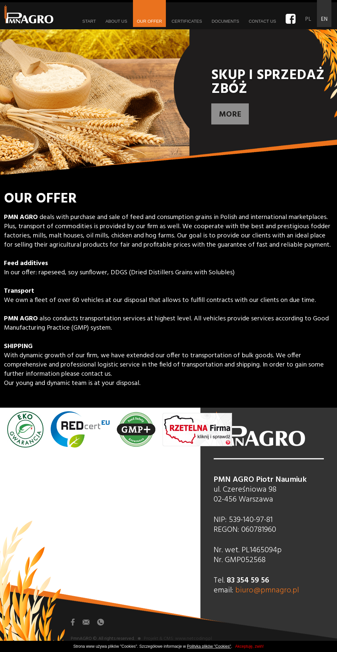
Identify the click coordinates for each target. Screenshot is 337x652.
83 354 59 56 (248, 580)
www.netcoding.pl (193, 638)
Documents (225, 21)
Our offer (149, 21)
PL (308, 19)
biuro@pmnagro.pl (267, 590)
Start (89, 21)
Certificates (186, 21)
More (230, 114)
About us (116, 21)
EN (324, 19)
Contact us (262, 21)
